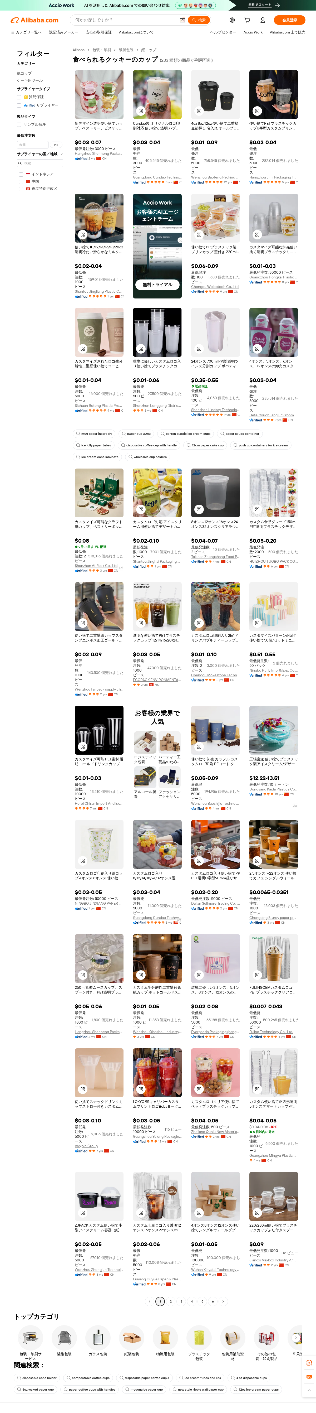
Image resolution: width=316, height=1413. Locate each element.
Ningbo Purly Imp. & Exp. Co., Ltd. (273, 670)
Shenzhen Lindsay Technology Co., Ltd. (215, 410)
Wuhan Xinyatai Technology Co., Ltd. (215, 1269)
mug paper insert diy (94, 434)
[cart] (248, 21)
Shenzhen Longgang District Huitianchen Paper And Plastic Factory (157, 405)
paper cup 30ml (136, 434)
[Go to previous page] (149, 1301)
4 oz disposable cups (249, 1378)
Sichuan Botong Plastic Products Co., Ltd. (99, 405)
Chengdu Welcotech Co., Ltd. (215, 286)
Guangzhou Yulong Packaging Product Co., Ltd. (157, 1136)
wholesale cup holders (148, 457)
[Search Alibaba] (125, 20)
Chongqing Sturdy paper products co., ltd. (273, 917)
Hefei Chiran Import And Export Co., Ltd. (99, 803)
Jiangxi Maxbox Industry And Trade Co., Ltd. (273, 1260)
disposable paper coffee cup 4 (144, 1378)
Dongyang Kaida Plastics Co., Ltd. (273, 789)
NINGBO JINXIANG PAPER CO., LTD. (99, 903)
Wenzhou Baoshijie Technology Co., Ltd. (215, 803)
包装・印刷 (101, 50)
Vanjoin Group (86, 1146)
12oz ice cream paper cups (256, 1389)
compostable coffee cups (88, 1378)
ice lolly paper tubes (93, 445)
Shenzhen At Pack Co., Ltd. (96, 565)
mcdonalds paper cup (144, 1389)
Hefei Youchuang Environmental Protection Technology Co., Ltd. (273, 415)
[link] (309, 1363)
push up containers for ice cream (261, 445)
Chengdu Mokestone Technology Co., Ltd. (215, 675)
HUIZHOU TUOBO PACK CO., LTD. (273, 561)
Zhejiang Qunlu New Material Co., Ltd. (215, 1132)
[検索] (199, 20)
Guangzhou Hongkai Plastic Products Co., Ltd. (273, 277)
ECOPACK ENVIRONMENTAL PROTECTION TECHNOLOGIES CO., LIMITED (157, 680)
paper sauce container (239, 434)
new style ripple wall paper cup (198, 1389)
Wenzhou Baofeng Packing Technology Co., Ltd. (215, 177)
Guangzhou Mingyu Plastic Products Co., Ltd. (273, 1155)
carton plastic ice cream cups (185, 434)
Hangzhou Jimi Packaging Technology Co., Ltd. (273, 177)
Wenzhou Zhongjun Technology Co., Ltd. (99, 1269)
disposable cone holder (37, 1378)
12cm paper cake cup (205, 445)
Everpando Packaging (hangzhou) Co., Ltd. (215, 1032)
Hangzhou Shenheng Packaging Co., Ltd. (99, 153)
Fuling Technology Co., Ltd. (271, 1032)
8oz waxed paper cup (35, 1389)
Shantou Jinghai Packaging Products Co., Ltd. (157, 561)
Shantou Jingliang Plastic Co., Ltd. (99, 291)
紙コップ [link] (148, 50)
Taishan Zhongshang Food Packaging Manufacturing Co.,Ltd (215, 556)
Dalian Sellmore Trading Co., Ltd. (215, 903)
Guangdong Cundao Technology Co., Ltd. (157, 177)
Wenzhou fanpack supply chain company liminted (99, 689)
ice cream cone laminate (97, 457)
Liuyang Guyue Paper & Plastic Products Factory (157, 1279)
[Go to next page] (223, 1301)
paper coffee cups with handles (89, 1389)
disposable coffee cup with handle (149, 445)
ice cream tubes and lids (200, 1378)
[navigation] (40, 676)
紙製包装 (126, 50)
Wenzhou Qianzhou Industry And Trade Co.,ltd (157, 1032)
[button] (182, 20)
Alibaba (79, 50)
